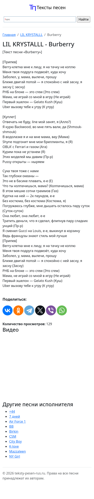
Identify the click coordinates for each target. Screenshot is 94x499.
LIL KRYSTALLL (31, 34)
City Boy (15, 441)
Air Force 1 (17, 421)
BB (11, 426)
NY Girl (14, 456)
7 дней (14, 416)
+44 (12, 411)
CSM (12, 436)
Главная (9, 34)
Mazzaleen (17, 451)
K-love (14, 446)
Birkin (13, 431)
